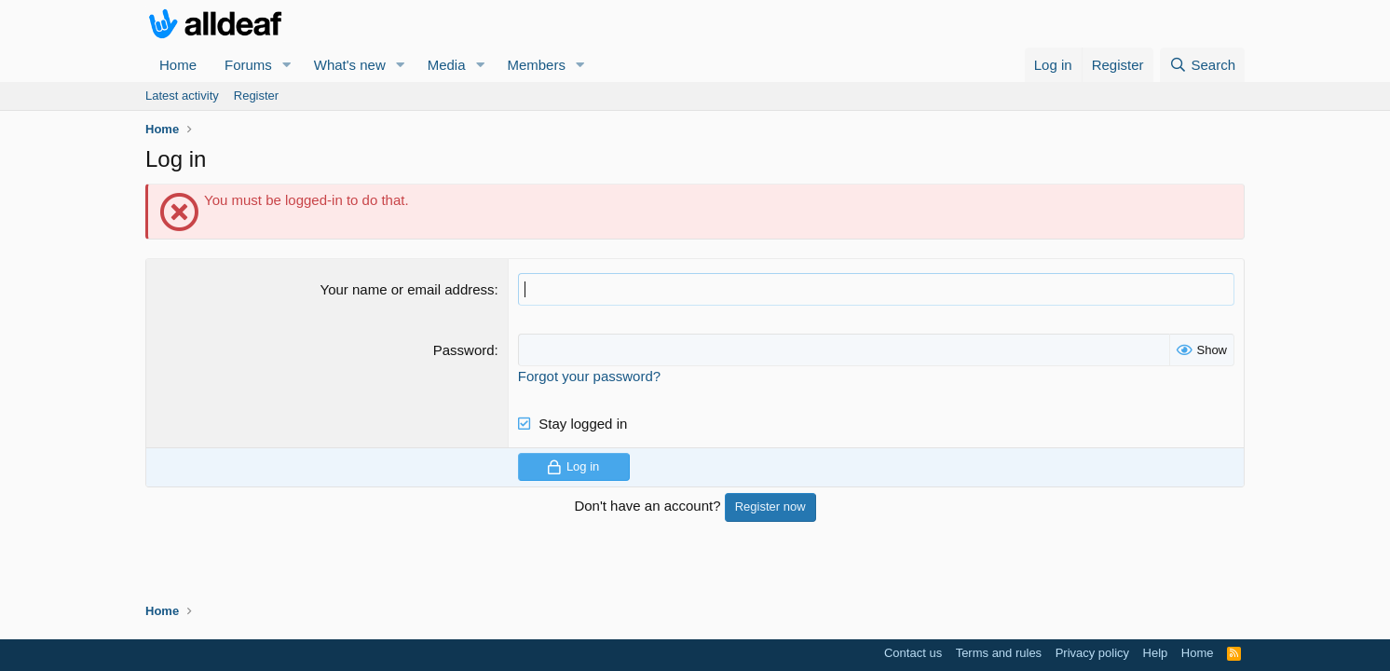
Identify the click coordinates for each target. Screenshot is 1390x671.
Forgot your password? (589, 376)
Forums (248, 65)
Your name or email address (407, 289)
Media (447, 65)
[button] (287, 65)
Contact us (913, 653)
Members (536, 65)
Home (178, 65)
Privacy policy (1092, 653)
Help (1155, 653)
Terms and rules (999, 653)
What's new (350, 65)
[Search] (1202, 65)
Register (256, 96)
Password (464, 350)
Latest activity (182, 96)
